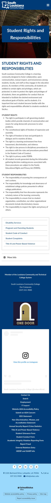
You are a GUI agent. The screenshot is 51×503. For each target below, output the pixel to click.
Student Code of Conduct (16, 233)
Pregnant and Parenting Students (20, 228)
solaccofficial (39, 389)
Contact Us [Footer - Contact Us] (25, 395)
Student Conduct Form (25, 437)
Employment (25, 402)
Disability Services (13, 222)
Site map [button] (43, 494)
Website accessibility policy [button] (14, 494)
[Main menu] (48, 5)
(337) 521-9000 (25, 290)
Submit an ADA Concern (25, 412)
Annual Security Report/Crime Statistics (25, 426)
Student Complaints (14, 238)
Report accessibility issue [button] (26, 498)
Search (25, 398)
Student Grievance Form (25, 433)
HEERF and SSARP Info (25, 451)
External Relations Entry (25, 447)
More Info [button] (11, 257)
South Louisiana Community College (17, 389)
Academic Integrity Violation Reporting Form (25, 440)
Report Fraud (25, 444)
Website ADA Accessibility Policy (25, 409)
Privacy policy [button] (32, 494)
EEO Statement (25, 416)
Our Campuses (25, 287)
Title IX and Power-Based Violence (20, 243)
